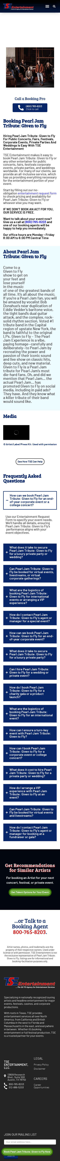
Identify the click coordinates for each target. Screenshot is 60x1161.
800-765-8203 (29, 932)
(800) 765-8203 (34, 106)
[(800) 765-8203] (21, 108)
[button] (47, 6)
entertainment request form (37, 193)
